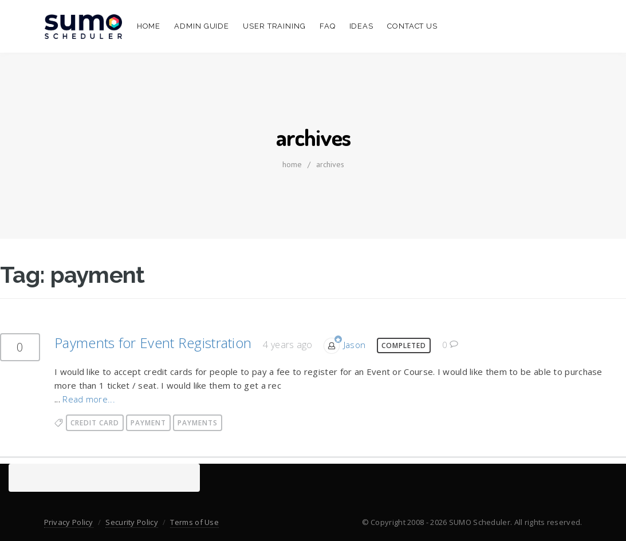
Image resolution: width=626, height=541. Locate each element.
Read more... (88, 399)
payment (148, 423)
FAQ (328, 26)
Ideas (361, 26)
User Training (274, 26)
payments (198, 423)
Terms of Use (194, 522)
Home (149, 26)
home (292, 164)
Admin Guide (201, 26)
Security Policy (131, 522)
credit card (94, 423)
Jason (355, 344)
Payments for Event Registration (152, 342)
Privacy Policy (68, 522)
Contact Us (412, 26)
